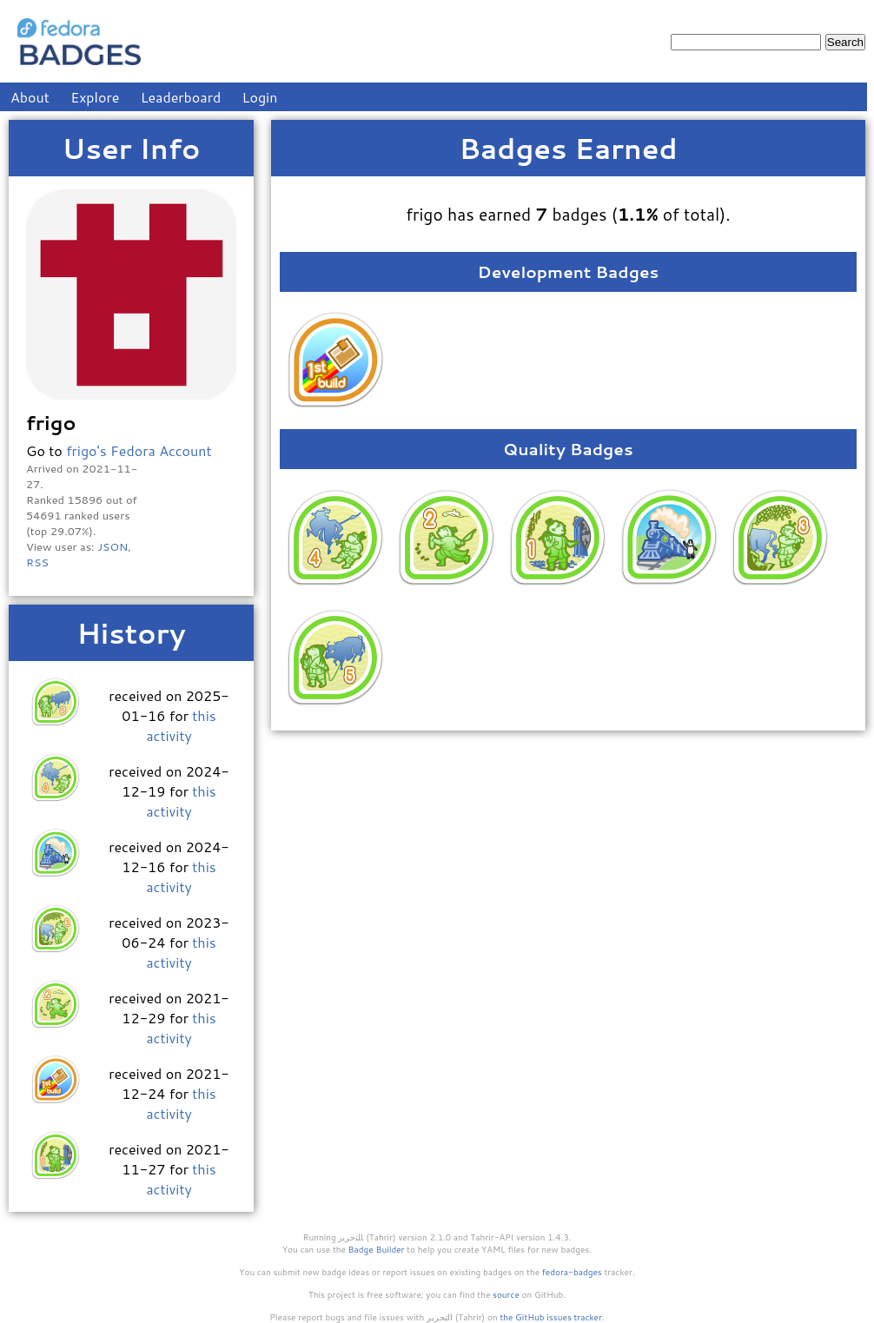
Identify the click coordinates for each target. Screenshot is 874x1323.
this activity (180, 725)
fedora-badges (572, 1272)
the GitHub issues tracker (551, 1317)
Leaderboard (181, 97)
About (30, 97)
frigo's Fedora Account (138, 450)
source (506, 1294)
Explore (94, 97)
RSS (37, 562)
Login (260, 97)
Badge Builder (376, 1249)
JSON (112, 546)
